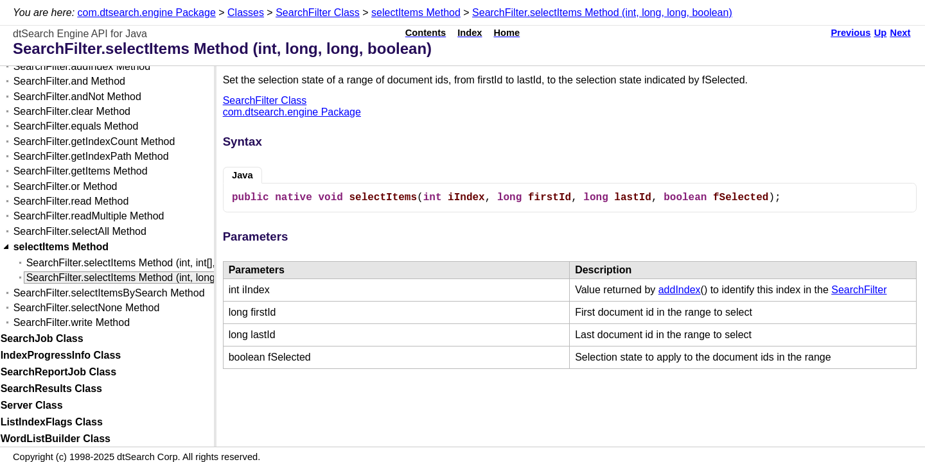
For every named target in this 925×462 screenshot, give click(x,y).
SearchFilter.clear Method (71, 111)
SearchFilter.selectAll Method (79, 231)
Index (469, 33)
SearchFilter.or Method (65, 186)
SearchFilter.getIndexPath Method (91, 156)
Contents (425, 33)
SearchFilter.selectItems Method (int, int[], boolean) (142, 262)
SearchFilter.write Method (71, 322)
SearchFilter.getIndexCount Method (94, 141)
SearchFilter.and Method (69, 81)
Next (900, 33)
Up (880, 33)
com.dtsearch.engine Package (147, 12)
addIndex (679, 289)
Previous (850, 33)
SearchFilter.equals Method (76, 126)
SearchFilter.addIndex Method (81, 66)
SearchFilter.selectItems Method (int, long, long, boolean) (602, 12)
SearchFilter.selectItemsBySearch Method (109, 292)
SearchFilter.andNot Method (77, 96)
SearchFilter (858, 289)
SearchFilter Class (318, 12)
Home (507, 33)
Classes (245, 12)
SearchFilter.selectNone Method (86, 307)
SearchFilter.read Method (71, 201)
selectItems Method (416, 12)
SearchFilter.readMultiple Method (88, 215)
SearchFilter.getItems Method (80, 171)
